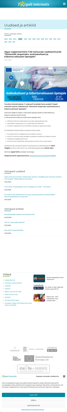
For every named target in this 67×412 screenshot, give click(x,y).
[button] (64, 376)
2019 (38, 39)
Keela (33, 400)
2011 (13, 42)
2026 (6, 39)
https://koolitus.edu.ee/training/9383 (43, 156)
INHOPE (7, 297)
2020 (34, 39)
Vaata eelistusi (33, 405)
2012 (9, 42)
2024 (14, 39)
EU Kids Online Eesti (12, 300)
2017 (46, 39)
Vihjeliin (7, 289)
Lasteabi (8, 286)
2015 (54, 39)
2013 (5, 42)
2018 (42, 39)
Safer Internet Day (11, 294)
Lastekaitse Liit (10, 280)
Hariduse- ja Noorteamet (13, 283)
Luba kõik (33, 395)
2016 (50, 39)
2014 (58, 39)
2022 (25, 39)
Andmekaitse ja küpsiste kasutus (32, 409)
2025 (10, 39)
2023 (20, 39)
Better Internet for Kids (13, 291)
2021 (29, 39)
